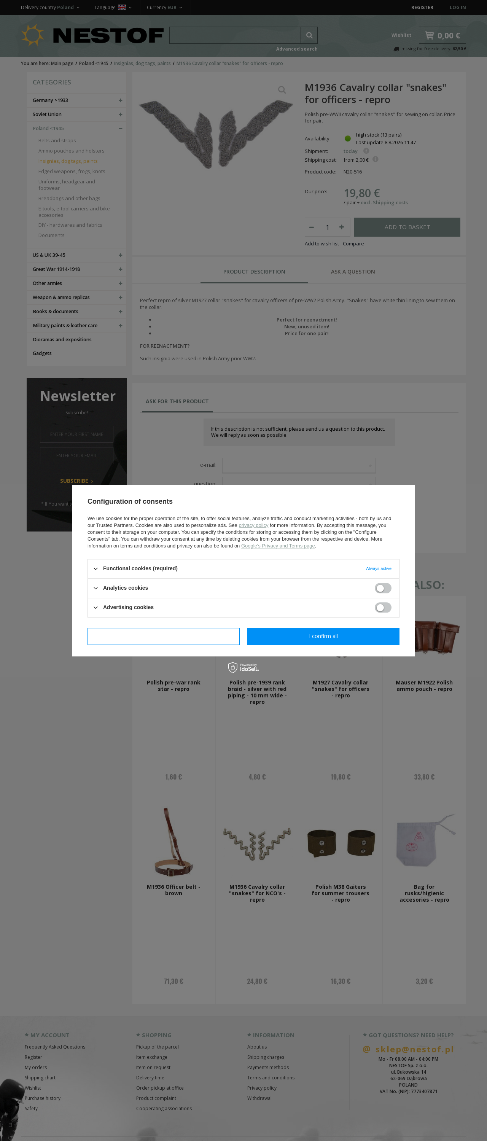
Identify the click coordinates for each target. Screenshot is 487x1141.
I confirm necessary (164, 636)
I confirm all (323, 636)
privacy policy (253, 525)
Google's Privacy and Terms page (278, 546)
